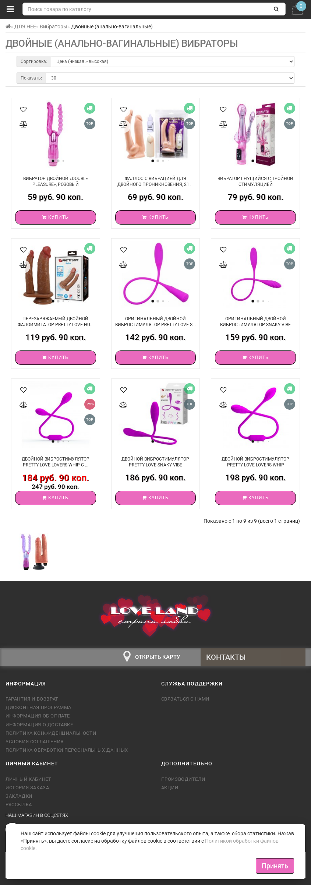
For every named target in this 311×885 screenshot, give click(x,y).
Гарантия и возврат (32, 699)
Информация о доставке (39, 724)
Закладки (19, 796)
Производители (183, 779)
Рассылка (19, 804)
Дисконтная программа (38, 707)
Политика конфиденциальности (51, 733)
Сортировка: (34, 61)
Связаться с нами (185, 699)
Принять (275, 866)
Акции (170, 787)
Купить (55, 217)
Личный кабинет (28, 779)
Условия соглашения (35, 741)
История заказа (27, 787)
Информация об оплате (38, 716)
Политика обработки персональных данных (67, 750)
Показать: (31, 78)
